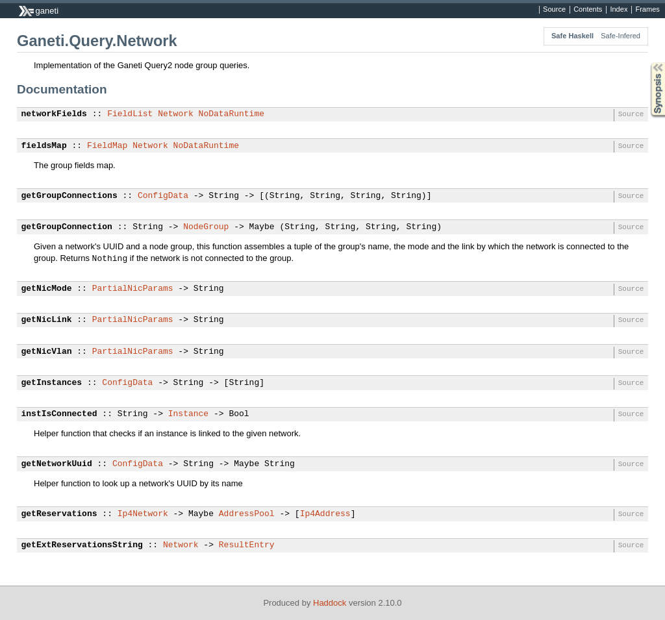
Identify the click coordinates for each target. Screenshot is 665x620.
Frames (647, 10)
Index (618, 10)
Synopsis (647, 62)
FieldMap (107, 146)
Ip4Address (325, 514)
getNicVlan (46, 352)
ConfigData (163, 196)
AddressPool (247, 514)
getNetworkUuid (56, 464)
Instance (188, 414)
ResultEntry (247, 545)
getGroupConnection (66, 227)
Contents (587, 10)
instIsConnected (59, 414)
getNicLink (46, 320)
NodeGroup (206, 227)
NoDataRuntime (231, 114)
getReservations (59, 514)
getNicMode (46, 289)
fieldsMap (44, 146)
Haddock (329, 603)
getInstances (51, 383)
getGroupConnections (69, 196)
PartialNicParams (132, 289)
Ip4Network (143, 514)
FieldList (130, 114)
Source (554, 10)
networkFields (54, 114)
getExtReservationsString (82, 545)
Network (176, 114)
